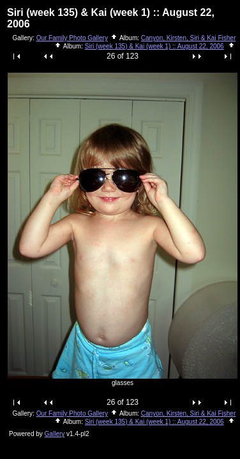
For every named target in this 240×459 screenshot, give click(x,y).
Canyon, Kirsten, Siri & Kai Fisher (188, 37)
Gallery (55, 433)
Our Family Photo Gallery (72, 37)
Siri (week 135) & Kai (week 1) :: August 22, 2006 (154, 46)
